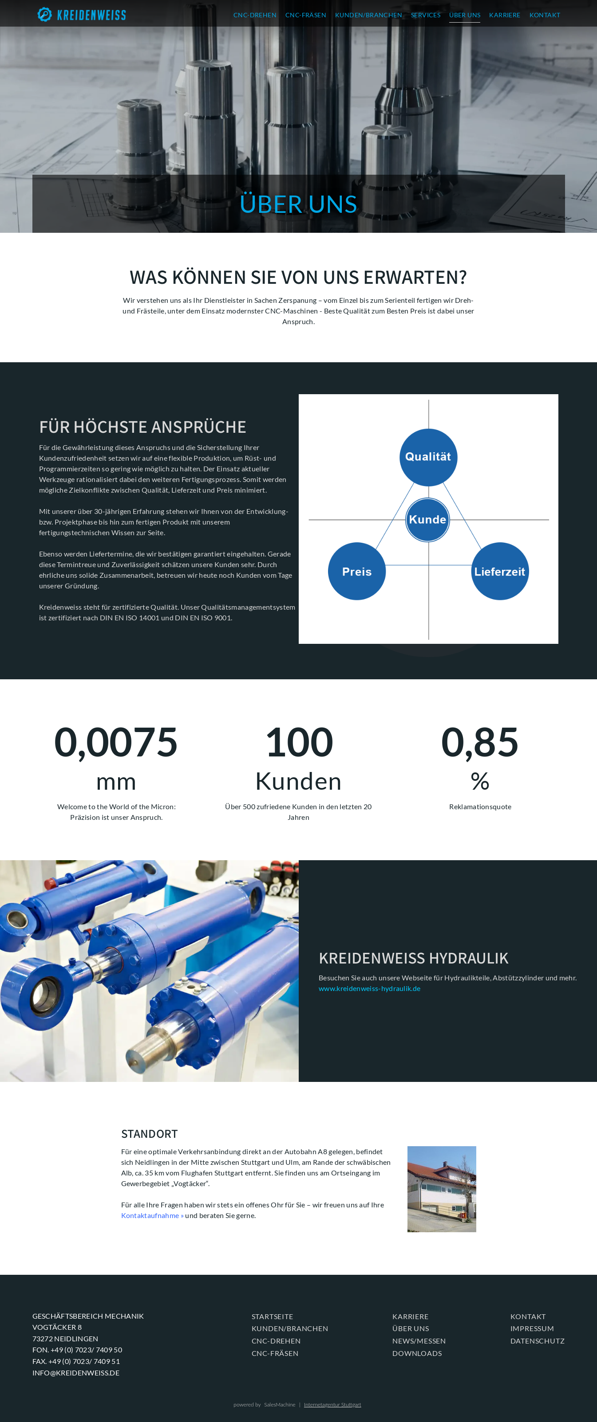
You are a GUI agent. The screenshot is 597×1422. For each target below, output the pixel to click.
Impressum (532, 1328)
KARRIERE (504, 15)
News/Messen (419, 1340)
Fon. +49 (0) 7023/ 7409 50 (77, 1349)
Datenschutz (537, 1340)
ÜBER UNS (464, 15)
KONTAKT (545, 15)
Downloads (417, 1353)
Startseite (272, 1316)
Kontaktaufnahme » (152, 1215)
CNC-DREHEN (255, 15)
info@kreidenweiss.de (75, 1372)
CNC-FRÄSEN (305, 15)
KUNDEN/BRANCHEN (368, 15)
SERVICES (425, 15)
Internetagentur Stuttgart (332, 1404)
